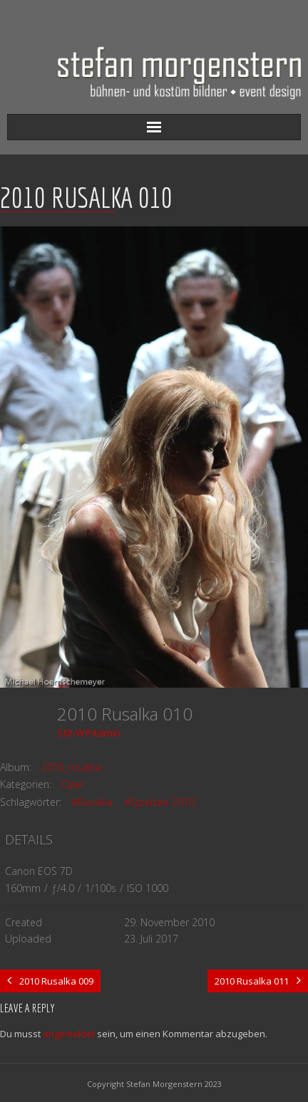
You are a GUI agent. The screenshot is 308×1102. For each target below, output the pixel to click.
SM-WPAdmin (88, 733)
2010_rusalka (71, 767)
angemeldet (69, 1033)
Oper (73, 784)
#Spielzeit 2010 (159, 802)
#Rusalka (92, 802)
